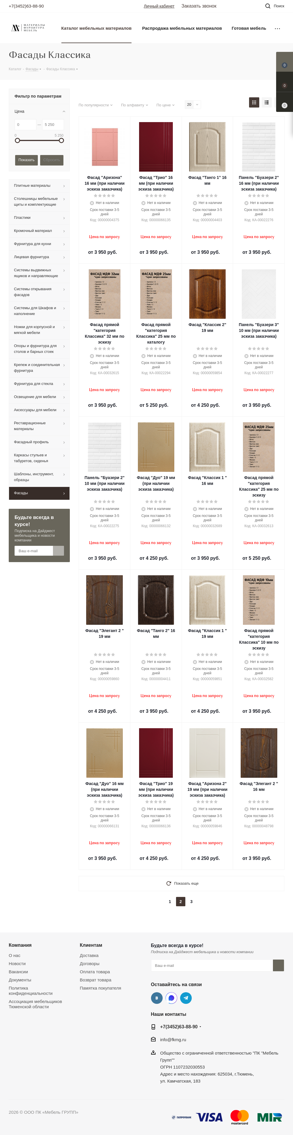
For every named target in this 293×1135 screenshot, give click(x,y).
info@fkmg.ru (173, 1039)
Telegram (186, 998)
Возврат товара (95, 979)
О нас (14, 955)
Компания (20, 945)
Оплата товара (95, 971)
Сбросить (51, 160)
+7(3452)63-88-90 (26, 5)
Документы (20, 979)
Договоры (89, 963)
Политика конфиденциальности (31, 991)
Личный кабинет (159, 6)
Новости (17, 963)
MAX (171, 998)
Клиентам (91, 945)
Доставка (89, 955)
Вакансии (18, 971)
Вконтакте (157, 998)
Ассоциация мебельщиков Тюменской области (35, 1004)
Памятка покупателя (100, 988)
